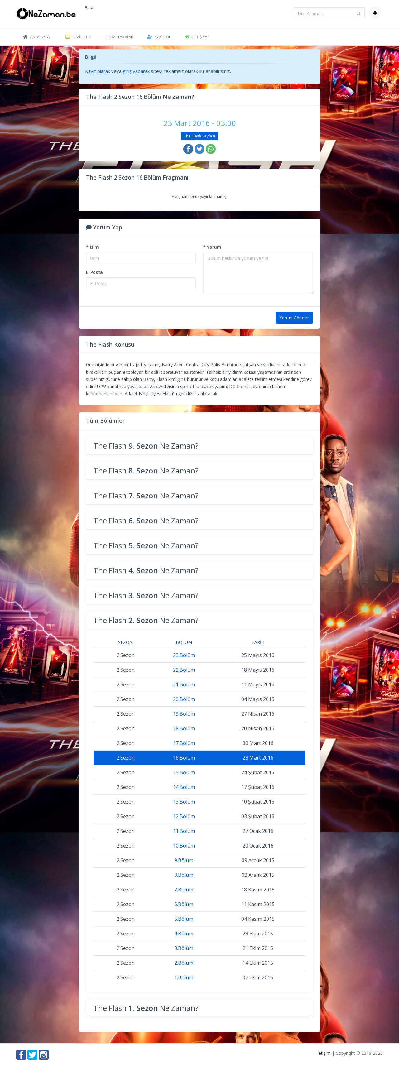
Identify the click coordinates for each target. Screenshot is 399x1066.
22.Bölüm (184, 669)
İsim (92, 247)
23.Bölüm (184, 655)
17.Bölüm (184, 743)
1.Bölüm (183, 977)
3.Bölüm (183, 948)
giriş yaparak (136, 71)
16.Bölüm (184, 757)
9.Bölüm (183, 860)
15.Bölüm (184, 772)
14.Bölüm (184, 787)
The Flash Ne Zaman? (146, 445)
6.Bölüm (183, 904)
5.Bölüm (183, 918)
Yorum (212, 247)
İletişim (323, 1053)
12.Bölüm (184, 816)
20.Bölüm (184, 699)
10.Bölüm (184, 845)
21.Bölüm (184, 684)
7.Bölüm (183, 889)
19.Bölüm (184, 713)
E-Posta (94, 272)
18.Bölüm (184, 728)
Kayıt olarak (97, 71)
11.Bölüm (184, 831)
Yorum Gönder (294, 317)
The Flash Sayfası (199, 136)
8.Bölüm (183, 875)
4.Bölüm (183, 933)
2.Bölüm (183, 962)
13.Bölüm (184, 801)
